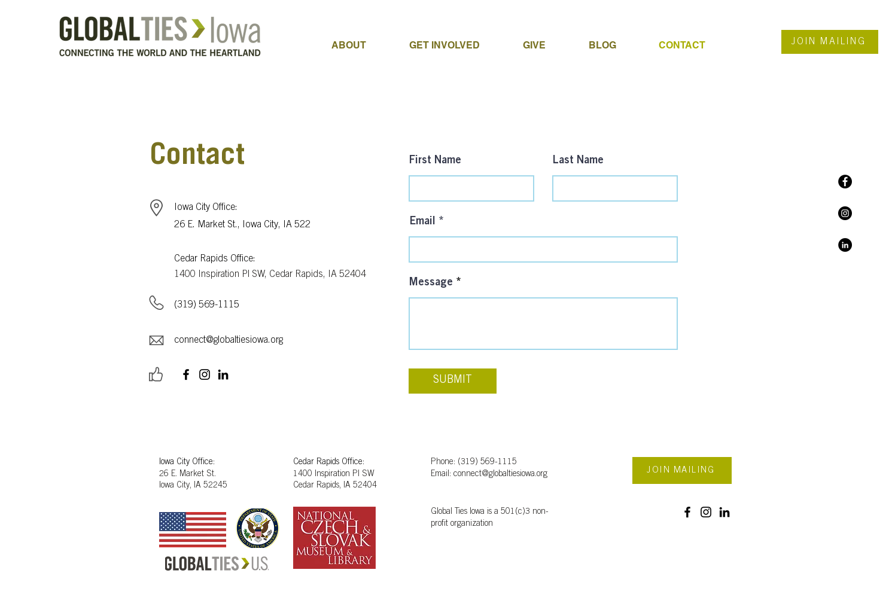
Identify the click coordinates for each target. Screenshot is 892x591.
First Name (435, 161)
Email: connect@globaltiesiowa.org (489, 474)
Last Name (578, 161)
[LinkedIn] (845, 245)
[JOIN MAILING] (829, 42)
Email (422, 222)
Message (431, 283)
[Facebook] (845, 181)
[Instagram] (845, 213)
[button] (457, 45)
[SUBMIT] (453, 381)
